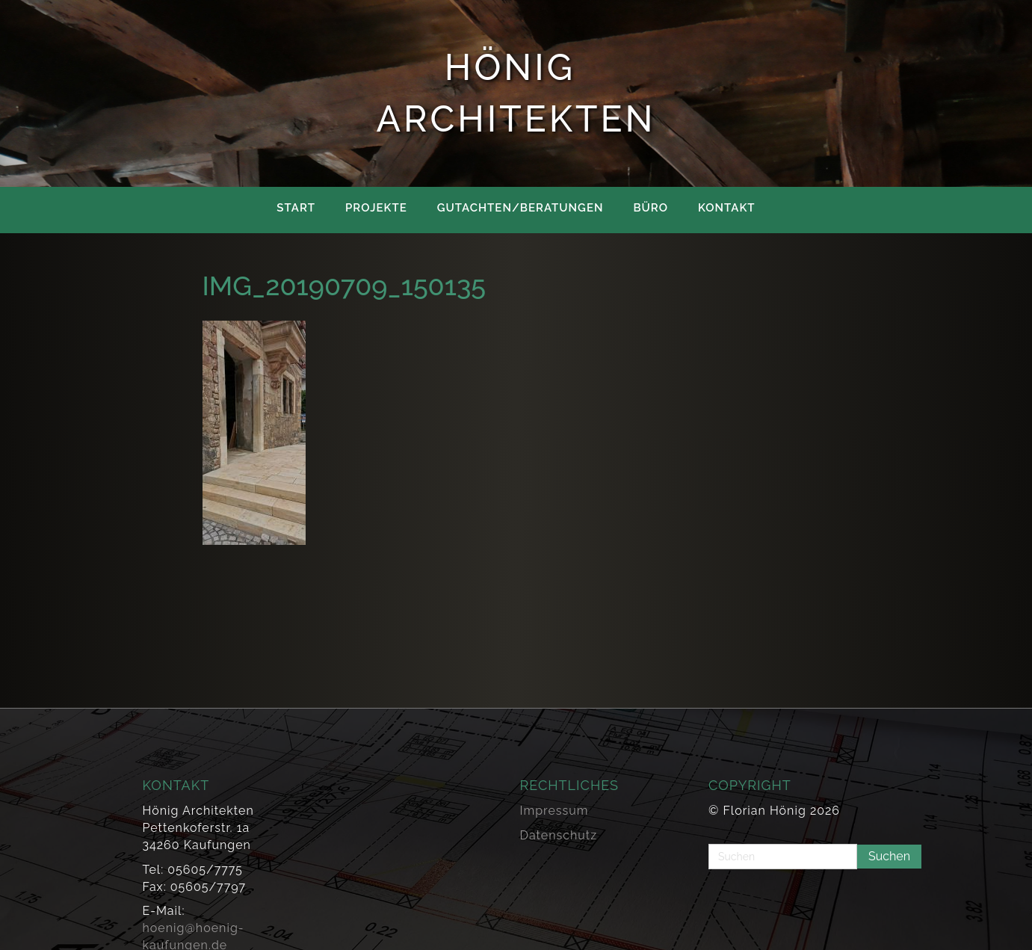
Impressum (554, 811)
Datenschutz (559, 835)
